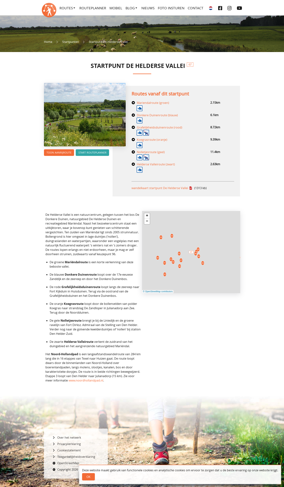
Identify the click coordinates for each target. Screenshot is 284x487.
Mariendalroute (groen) (153, 103)
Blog (130, 8)
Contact (195, 8)
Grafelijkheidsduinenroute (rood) (159, 127)
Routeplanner (92, 8)
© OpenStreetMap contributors (158, 291)
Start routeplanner (92, 152)
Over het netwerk (69, 438)
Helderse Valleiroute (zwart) (156, 164)
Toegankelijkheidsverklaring (76, 457)
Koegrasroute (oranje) (152, 140)
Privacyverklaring (69, 444)
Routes (66, 8)
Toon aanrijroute (59, 152)
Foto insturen (171, 8)
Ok (88, 477)
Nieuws (147, 8)
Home (48, 42)
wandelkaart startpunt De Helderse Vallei (160, 188)
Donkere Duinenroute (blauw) (157, 115)
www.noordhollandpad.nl (86, 380)
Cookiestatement (69, 450)
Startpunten (70, 42)
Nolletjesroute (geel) (151, 152)
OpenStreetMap (68, 463)
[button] (147, 216)
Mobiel (115, 8)
